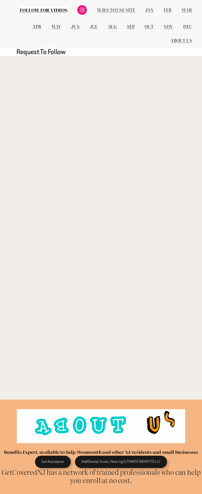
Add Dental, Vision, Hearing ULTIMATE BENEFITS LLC (121, 461)
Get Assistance (53, 461)
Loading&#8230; (94, 227)
